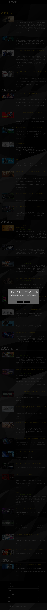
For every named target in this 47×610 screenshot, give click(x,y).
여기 (16, 294)
